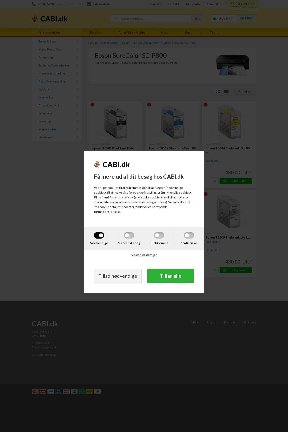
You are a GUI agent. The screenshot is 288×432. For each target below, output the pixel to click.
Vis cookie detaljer (144, 255)
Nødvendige (99, 243)
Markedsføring (129, 243)
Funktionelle (159, 243)
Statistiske (189, 243)
